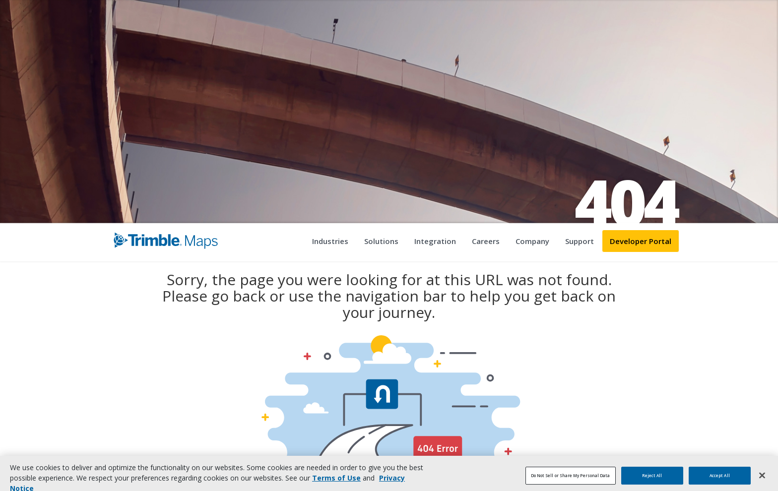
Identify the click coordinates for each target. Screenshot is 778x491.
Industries (330, 241)
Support (579, 241)
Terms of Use (336, 482)
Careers (486, 241)
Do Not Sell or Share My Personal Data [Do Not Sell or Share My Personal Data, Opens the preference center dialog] (570, 480)
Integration (435, 241)
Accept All (720, 480)
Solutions (381, 241)
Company (532, 241)
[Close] (762, 480)
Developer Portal (640, 241)
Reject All (652, 480)
